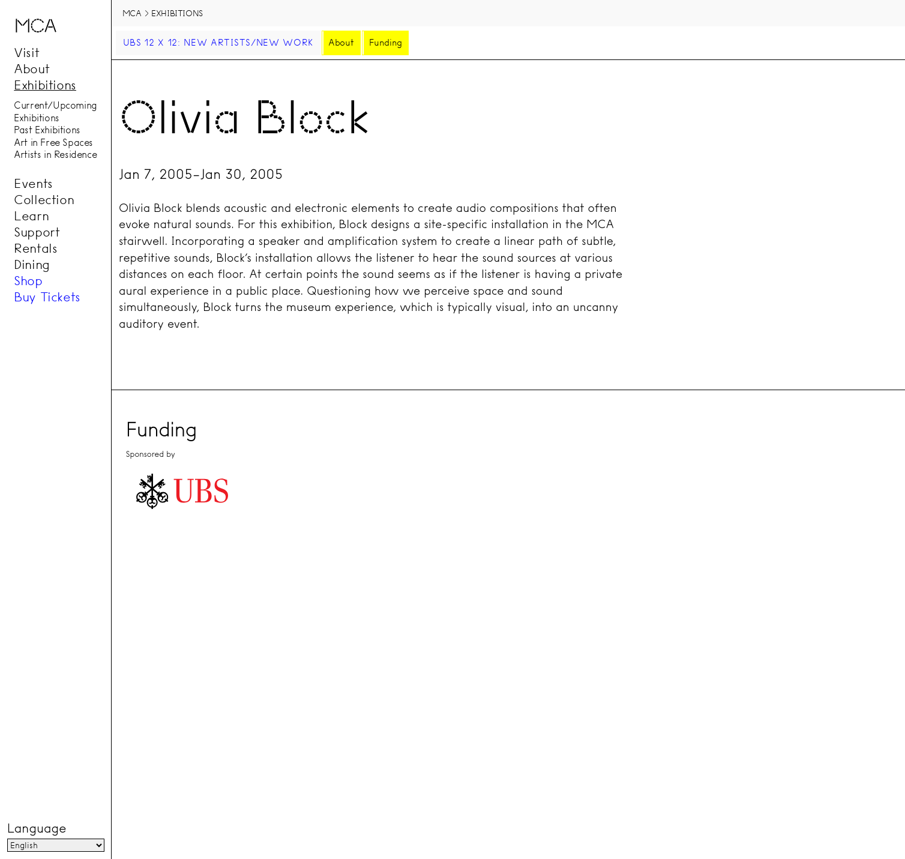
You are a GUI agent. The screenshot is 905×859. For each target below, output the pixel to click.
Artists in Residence (55, 155)
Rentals (35, 248)
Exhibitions (45, 84)
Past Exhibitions (47, 130)
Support (36, 232)
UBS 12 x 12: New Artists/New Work (218, 42)
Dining (32, 264)
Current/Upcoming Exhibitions (55, 112)
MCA (132, 13)
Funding (385, 42)
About (31, 68)
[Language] (55, 845)
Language (36, 828)
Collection (44, 199)
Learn (31, 215)
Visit (26, 52)
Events (33, 183)
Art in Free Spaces (53, 142)
